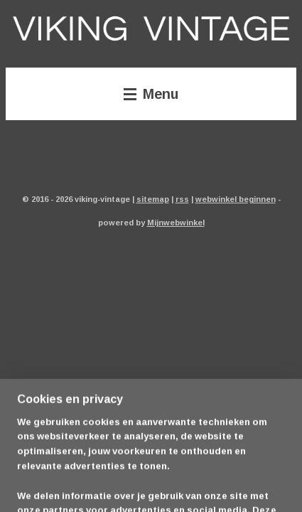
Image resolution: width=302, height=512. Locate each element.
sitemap (152, 198)
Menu (151, 93)
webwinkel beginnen (235, 198)
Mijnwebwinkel (176, 222)
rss (182, 198)
